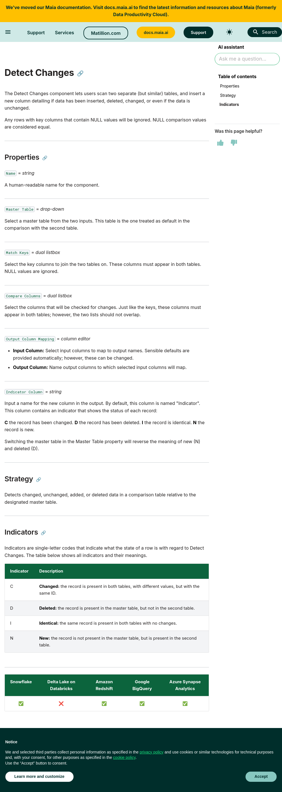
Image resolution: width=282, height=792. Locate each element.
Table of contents (237, 77)
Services (64, 32)
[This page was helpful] (220, 143)
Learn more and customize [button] (39, 776)
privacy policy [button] (151, 752)
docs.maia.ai (118, 7)
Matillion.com (105, 33)
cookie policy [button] (124, 757)
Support (36, 32)
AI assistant (231, 47)
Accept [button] (261, 776)
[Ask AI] (247, 60)
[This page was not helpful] (234, 143)
